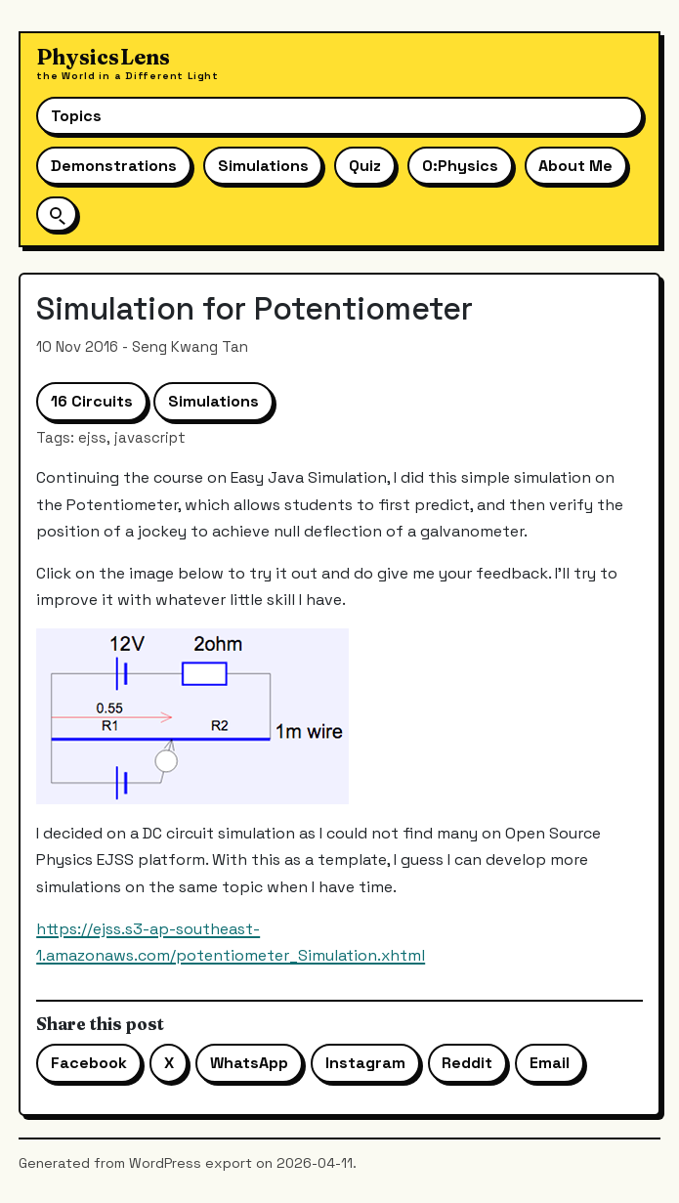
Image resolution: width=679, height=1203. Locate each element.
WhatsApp (249, 1063)
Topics (76, 116)
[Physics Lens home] (127, 64)
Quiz (365, 165)
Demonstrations (114, 165)
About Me (575, 165)
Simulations (263, 165)
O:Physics (460, 165)
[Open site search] (56, 213)
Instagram (365, 1063)
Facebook (89, 1063)
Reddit (467, 1063)
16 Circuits (92, 401)
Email (550, 1063)
